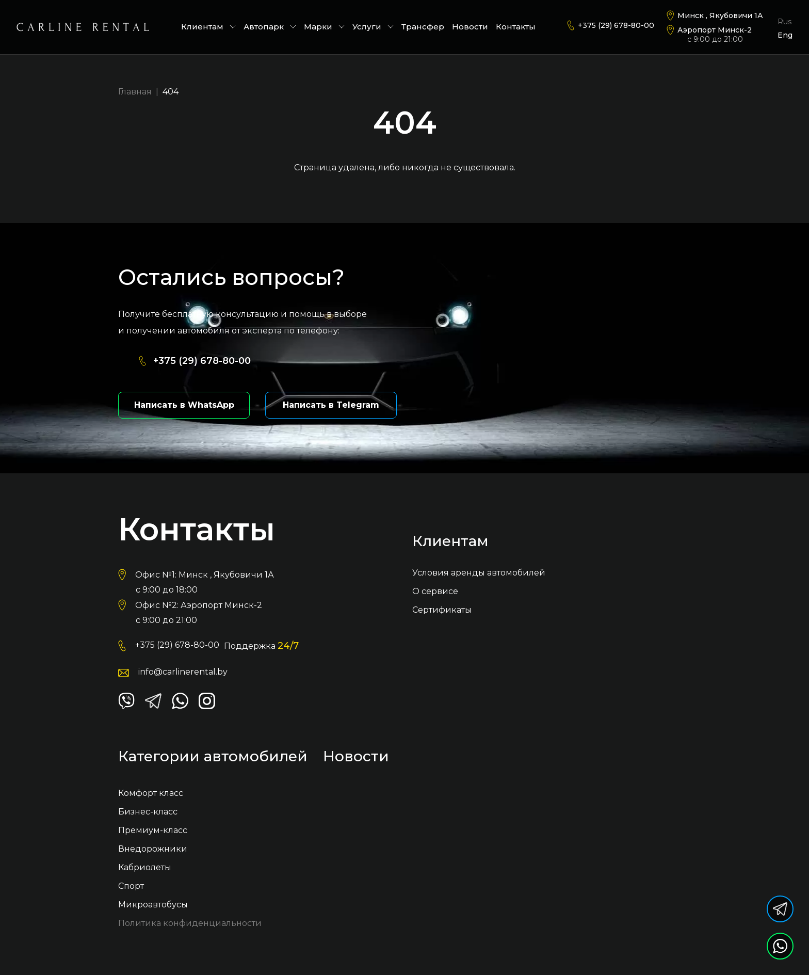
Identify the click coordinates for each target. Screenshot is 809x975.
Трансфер (422, 26)
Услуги (373, 26)
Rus (784, 21)
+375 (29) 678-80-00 (616, 25)
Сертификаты (442, 610)
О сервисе (435, 591)
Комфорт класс (150, 793)
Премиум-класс (152, 830)
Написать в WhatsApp (184, 405)
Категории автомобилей (213, 757)
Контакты (516, 26)
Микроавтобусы (153, 904)
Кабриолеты (144, 867)
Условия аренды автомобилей (478, 573)
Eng (785, 35)
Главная (135, 92)
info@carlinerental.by (183, 672)
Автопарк (270, 26)
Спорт (131, 886)
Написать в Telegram (331, 405)
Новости (470, 26)
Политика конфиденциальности (190, 923)
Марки (324, 26)
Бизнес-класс (147, 812)
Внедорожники (152, 849)
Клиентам (208, 26)
